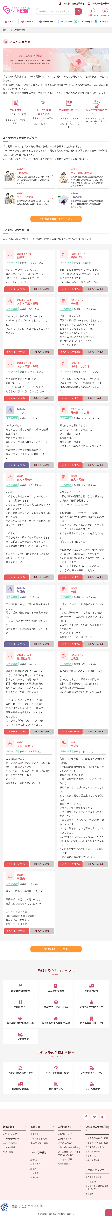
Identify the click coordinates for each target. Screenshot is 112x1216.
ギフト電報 (8, 1152)
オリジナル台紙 (10, 1134)
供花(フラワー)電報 (39, 1143)
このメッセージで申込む (16, 289)
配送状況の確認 (92, 1151)
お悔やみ (34, 1177)
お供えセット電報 (38, 1138)
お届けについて (65, 1134)
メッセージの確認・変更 (96, 1142)
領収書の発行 (91, 1156)
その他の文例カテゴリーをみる (56, 219)
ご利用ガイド (65, 1127)
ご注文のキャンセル (94, 1147)
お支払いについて (66, 1138)
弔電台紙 (34, 1134)
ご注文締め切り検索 (100, 3)
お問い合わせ (64, 1164)
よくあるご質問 (65, 1159)
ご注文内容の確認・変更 (96, 1138)
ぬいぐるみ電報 (10, 1143)
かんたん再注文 (92, 1160)
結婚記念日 (35, 1164)
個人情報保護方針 (93, 1177)
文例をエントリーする (56, 949)
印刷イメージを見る (42, 289)
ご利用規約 (90, 1181)
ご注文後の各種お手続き (73, 3)
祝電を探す (9, 1127)
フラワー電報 (9, 1147)
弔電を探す (36, 1127)
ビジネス (34, 1173)
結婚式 (33, 1160)
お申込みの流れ (65, 1143)
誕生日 (33, 1168)
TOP (5, 30)
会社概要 (89, 1193)
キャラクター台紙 (11, 1138)
